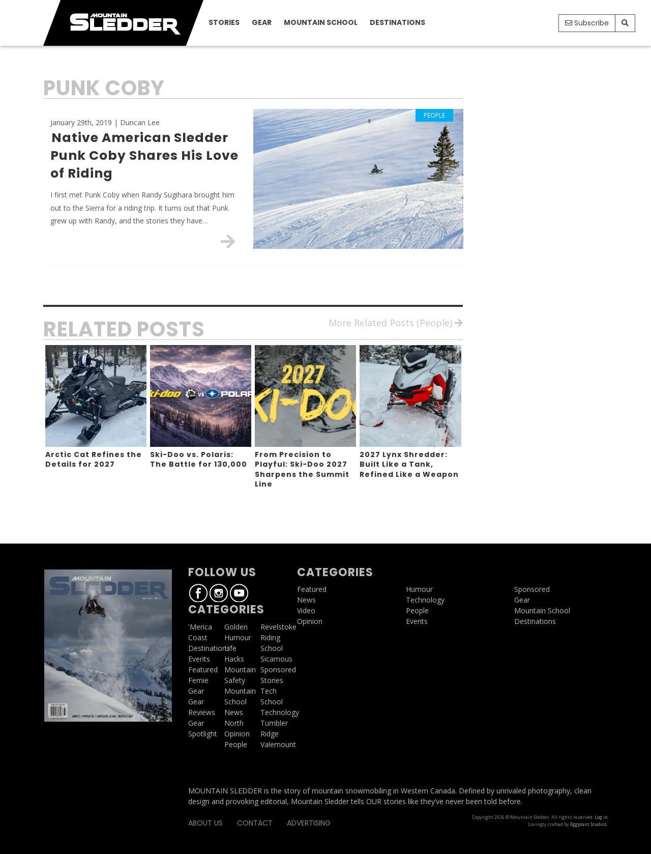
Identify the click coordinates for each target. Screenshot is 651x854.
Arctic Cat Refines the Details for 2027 (93, 459)
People (235, 744)
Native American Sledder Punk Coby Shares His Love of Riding (144, 155)
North (234, 723)
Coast (198, 637)
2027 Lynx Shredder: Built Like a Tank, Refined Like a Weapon (409, 464)
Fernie (198, 680)
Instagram (534, 24)
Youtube (549, 24)
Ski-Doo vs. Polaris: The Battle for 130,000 (198, 459)
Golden (236, 627)
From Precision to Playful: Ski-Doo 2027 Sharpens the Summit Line (302, 469)
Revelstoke (278, 627)
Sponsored (278, 669)
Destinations (397, 22)
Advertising (309, 823)
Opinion (237, 733)
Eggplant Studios (588, 824)
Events (199, 659)
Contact (255, 823)
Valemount (278, 744)
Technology (279, 712)
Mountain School (321, 22)
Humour (237, 637)
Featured (203, 669)
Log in (601, 817)
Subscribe (587, 23)
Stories (224, 22)
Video (306, 610)
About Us (205, 823)
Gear (262, 22)
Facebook (519, 24)
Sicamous (276, 659)
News (233, 712)
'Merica (200, 627)
